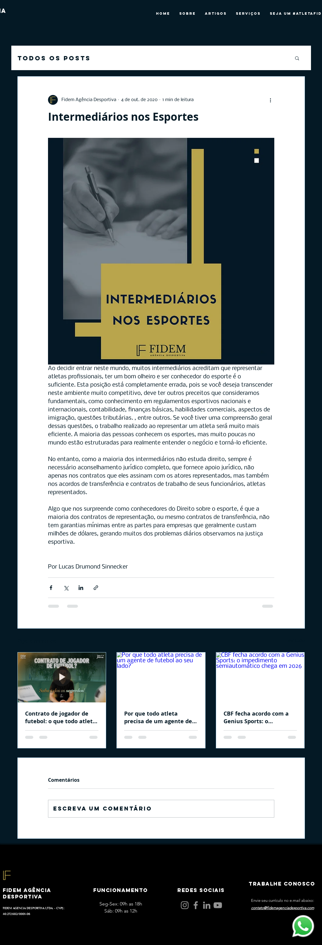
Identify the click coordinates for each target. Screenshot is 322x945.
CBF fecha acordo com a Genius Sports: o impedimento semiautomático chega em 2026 (256, 717)
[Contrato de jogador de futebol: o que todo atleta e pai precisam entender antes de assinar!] (62, 677)
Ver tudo (296, 640)
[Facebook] (196, 905)
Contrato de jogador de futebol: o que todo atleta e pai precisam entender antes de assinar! (60, 717)
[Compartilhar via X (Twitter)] (66, 588)
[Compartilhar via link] (96, 588)
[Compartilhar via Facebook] (51, 588)
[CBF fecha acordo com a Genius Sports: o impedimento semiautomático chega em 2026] (260, 677)
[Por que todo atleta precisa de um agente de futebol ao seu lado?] (161, 677)
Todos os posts (54, 58)
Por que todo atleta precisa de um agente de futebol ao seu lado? (158, 717)
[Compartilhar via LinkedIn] (81, 588)
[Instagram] (185, 905)
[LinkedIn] (207, 905)
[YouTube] (218, 905)
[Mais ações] (270, 100)
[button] (297, 57)
